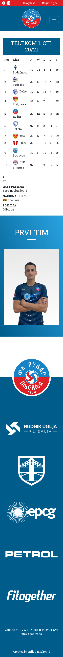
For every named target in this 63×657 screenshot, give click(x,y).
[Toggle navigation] (54, 19)
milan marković (39, 651)
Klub (16, 59)
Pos (6, 59)
